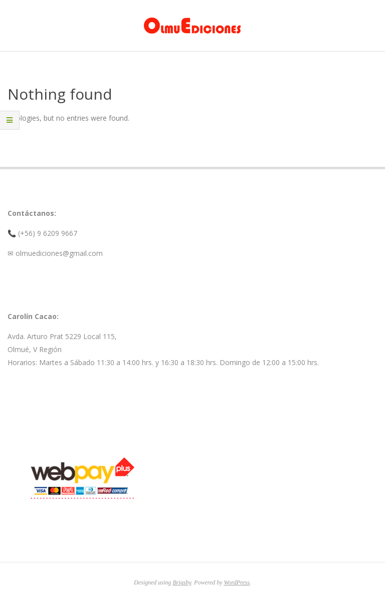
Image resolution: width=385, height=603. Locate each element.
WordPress (237, 582)
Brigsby (181, 582)
